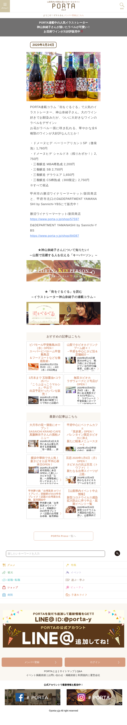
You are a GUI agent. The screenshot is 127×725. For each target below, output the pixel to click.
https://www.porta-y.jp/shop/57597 (54, 219)
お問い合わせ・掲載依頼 (62, 675)
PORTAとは (50, 671)
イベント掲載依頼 (36, 675)
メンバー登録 (31, 662)
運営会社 (95, 675)
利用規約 (83, 675)
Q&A (79, 671)
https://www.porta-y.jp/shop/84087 (54, 235)
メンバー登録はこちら (74, 15)
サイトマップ (67, 671)
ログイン (95, 662)
